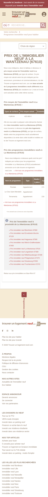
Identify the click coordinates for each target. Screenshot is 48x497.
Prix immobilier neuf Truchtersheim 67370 (25, 264)
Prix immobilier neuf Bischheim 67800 (23, 230)
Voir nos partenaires (10, 404)
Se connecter (7, 400)
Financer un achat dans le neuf (14, 425)
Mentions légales (8, 357)
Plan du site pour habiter (12, 337)
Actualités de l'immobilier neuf (14, 382)
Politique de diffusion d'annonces (15, 363)
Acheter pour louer (9, 441)
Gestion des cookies (10, 369)
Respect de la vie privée (11, 360)
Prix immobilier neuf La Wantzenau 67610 (25, 249)
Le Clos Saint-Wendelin (13, 192)
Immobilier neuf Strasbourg (13, 490)
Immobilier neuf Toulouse (12, 493)
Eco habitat (6, 385)
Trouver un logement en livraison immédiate (19, 447)
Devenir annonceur (9, 397)
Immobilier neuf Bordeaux (12, 465)
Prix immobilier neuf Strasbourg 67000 (24, 261)
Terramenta (13, 197)
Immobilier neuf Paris (10, 487)
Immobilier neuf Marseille (12, 475)
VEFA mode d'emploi (10, 419)
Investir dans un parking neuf (13, 422)
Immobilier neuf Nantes (11, 481)
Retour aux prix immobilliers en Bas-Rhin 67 (19, 273)
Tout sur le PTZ (8, 416)
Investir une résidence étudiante (14, 428)
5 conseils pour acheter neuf (13, 444)
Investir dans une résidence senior (15, 431)
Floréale (13, 187)
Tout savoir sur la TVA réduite (13, 450)
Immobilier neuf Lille (10, 469)
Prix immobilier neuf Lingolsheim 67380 (24, 252)
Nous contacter (8, 373)
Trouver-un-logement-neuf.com (15, 83)
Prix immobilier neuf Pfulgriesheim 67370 (25, 258)
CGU (4, 366)
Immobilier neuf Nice (10, 484)
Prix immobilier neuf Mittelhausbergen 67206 (26, 255)
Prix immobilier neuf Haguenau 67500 (23, 239)
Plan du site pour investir (12, 340)
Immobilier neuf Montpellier (13, 478)
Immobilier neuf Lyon (10, 472)
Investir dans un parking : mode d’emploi (18, 453)
